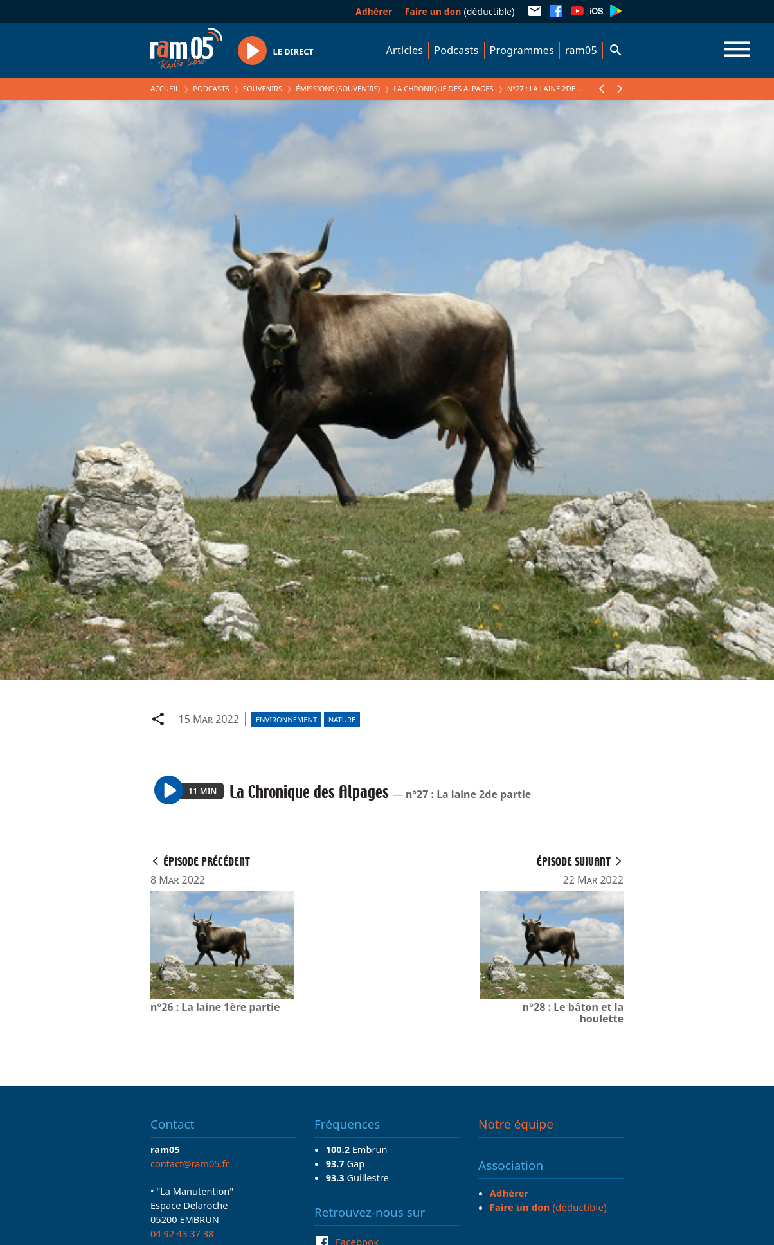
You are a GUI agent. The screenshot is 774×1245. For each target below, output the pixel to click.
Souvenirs (262, 88)
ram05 (581, 50)
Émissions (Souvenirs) (338, 88)
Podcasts (456, 50)
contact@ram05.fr (190, 1163)
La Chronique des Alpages (443, 88)
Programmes (522, 50)
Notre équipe (516, 1124)
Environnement (286, 719)
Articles (405, 50)
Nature (342, 719)
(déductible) (460, 11)
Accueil (164, 88)
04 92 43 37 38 (181, 1233)
